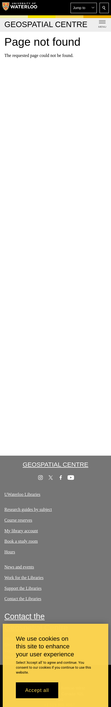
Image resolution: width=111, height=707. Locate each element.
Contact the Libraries (22, 598)
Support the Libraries (23, 588)
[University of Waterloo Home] (19, 7)
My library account (21, 530)
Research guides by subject (28, 509)
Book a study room (21, 541)
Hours (9, 552)
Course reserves (18, 520)
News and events (19, 567)
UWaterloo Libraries (22, 494)
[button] (84, 8)
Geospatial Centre (55, 464)
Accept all (37, 691)
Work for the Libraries (23, 577)
